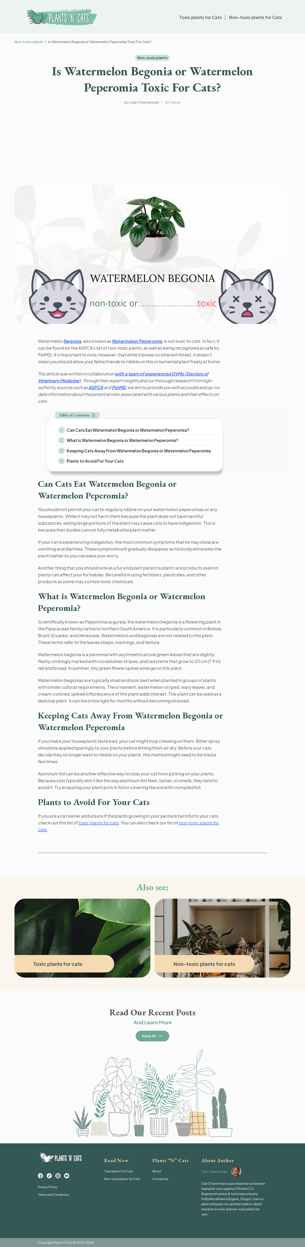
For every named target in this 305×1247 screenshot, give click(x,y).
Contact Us (160, 1179)
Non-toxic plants (28, 41)
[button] (77, 415)
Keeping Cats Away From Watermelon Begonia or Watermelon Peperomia (139, 450)
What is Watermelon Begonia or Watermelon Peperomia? (122, 440)
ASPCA (95, 387)
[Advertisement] (152, 146)
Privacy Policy (47, 1187)
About (156, 1171)
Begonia (72, 341)
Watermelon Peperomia (137, 341)
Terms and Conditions (53, 1194)
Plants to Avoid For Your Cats (95, 461)
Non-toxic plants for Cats (255, 17)
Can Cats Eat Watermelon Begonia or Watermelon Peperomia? (128, 430)
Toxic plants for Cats (200, 17)
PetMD (119, 387)
